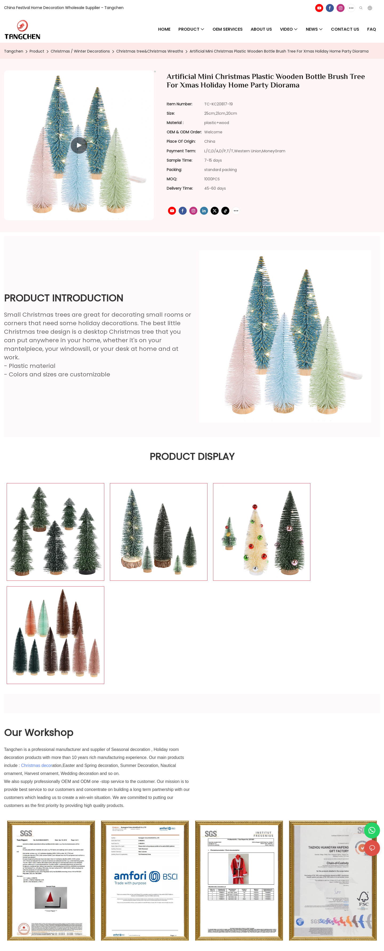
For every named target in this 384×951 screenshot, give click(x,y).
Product (37, 51)
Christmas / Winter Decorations (80, 51)
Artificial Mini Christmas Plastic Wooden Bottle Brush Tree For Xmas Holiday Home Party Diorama (279, 51)
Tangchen (13, 51)
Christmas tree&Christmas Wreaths (149, 51)
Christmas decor (36, 653)
